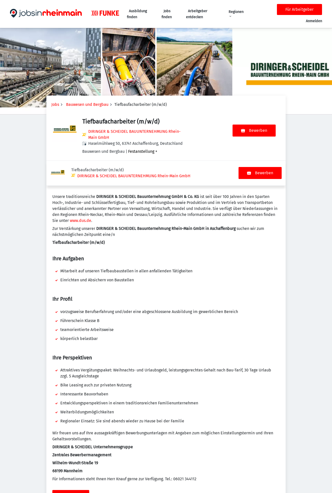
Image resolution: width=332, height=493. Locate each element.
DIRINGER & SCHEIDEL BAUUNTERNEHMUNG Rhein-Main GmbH (134, 134)
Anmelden (314, 21)
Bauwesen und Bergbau (87, 104)
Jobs (55, 104)
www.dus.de (80, 195)
